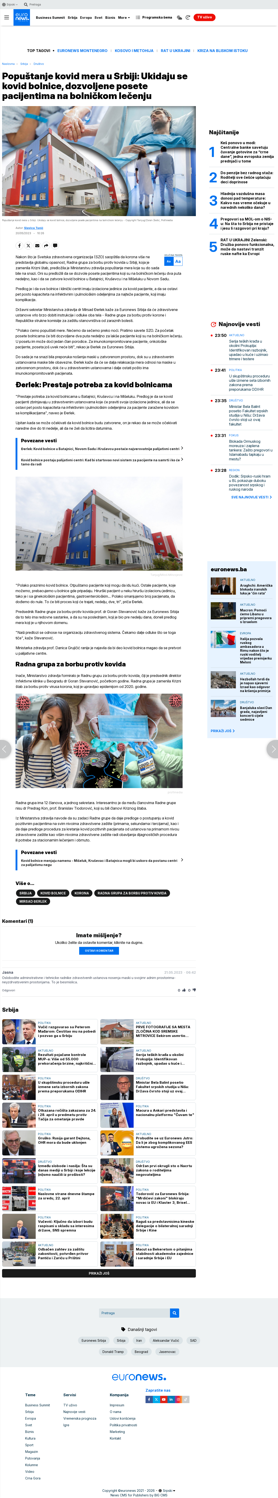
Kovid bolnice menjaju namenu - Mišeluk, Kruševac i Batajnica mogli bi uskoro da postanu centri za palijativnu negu (99, 863)
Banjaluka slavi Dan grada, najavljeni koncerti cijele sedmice (256, 713)
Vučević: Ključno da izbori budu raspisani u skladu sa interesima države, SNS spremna (66, 1225)
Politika (44, 1023)
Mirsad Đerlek (33, 901)
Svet (98, 17)
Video (29, 1471)
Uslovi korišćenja (122, 1418)
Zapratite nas (160, 1390)
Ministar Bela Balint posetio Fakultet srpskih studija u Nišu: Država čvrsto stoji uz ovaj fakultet (162, 1086)
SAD (193, 1340)
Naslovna (8, 64)
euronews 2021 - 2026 (138, 1491)
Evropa (86, 17)
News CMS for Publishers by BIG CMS (139, 1495)
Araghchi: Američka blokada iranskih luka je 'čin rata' (256, 589)
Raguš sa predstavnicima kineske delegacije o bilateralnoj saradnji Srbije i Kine (165, 1225)
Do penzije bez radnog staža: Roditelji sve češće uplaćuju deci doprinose (247, 177)
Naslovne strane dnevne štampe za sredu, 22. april (66, 1196)
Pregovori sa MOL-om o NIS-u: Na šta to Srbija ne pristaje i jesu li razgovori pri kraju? (247, 224)
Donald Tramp (113, 1352)
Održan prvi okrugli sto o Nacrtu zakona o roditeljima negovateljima (164, 1170)
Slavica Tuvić (33, 228)
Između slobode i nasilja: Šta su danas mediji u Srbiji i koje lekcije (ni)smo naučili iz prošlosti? (66, 1170)
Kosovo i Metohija (134, 51)
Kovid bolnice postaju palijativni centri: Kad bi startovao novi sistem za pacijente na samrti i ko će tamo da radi (100, 462)
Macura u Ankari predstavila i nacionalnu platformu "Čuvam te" (165, 1112)
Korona (82, 893)
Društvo (39, 64)
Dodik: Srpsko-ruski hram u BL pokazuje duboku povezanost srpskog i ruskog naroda (249, 483)
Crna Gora (32, 1478)
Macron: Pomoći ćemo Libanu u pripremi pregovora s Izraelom (256, 616)
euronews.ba (229, 569)
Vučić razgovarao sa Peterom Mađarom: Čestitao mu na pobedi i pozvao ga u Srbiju (67, 1031)
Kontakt (115, 1438)
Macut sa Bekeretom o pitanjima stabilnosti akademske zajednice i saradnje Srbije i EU (164, 1253)
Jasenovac (167, 1352)
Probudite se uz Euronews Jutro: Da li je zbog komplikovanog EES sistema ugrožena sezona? (164, 1142)
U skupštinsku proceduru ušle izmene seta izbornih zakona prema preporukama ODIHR (64, 1086)
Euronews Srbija (94, 1340)
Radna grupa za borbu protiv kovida (132, 893)
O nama (115, 1412)
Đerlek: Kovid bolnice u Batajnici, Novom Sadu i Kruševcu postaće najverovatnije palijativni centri (100, 449)
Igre (66, 1425)
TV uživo (70, 1405)
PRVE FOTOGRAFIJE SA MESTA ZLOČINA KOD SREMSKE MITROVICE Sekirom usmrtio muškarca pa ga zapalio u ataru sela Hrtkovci (163, 1031)
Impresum (117, 1405)
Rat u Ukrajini (175, 51)
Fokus (234, 435)
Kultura (30, 1438)
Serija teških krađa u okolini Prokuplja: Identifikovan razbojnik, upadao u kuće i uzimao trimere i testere (160, 1059)
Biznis (110, 17)
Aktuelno (143, 1023)
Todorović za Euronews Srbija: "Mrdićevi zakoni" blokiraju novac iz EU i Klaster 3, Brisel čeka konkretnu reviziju (162, 1198)
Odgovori (8, 990)
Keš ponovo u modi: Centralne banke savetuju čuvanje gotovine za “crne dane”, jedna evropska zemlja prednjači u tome (247, 151)
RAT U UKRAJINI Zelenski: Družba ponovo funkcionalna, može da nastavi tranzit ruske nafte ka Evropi (247, 247)
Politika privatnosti (123, 1425)
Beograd (141, 1352)
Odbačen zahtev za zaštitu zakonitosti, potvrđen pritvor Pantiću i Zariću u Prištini (63, 1253)
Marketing (117, 1432)
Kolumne (31, 1465)
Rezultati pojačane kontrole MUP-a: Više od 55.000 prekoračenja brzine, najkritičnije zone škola (67, 1059)
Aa (169, 261)
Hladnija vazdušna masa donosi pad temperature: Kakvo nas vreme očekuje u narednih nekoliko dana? (245, 200)
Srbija (72, 17)
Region (234, 470)
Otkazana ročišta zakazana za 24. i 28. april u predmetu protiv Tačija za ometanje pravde (67, 1114)
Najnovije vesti (74, 1412)
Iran (139, 1340)
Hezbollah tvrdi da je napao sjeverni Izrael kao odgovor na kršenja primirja (255, 685)
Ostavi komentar (99, 950)
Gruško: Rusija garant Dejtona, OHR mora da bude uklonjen (64, 1140)
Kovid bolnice (53, 893)
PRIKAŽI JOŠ (223, 731)
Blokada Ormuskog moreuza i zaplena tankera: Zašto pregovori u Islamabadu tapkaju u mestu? (251, 450)
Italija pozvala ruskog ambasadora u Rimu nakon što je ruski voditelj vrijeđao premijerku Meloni (256, 650)
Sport (29, 1445)
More (124, 17)
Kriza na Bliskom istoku (222, 51)
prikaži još (99, 1273)
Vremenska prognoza (79, 1418)
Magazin (31, 1452)
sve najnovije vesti (252, 497)
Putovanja (32, 1458)
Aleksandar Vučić (166, 1340)
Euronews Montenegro (82, 51)
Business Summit (50, 17)
